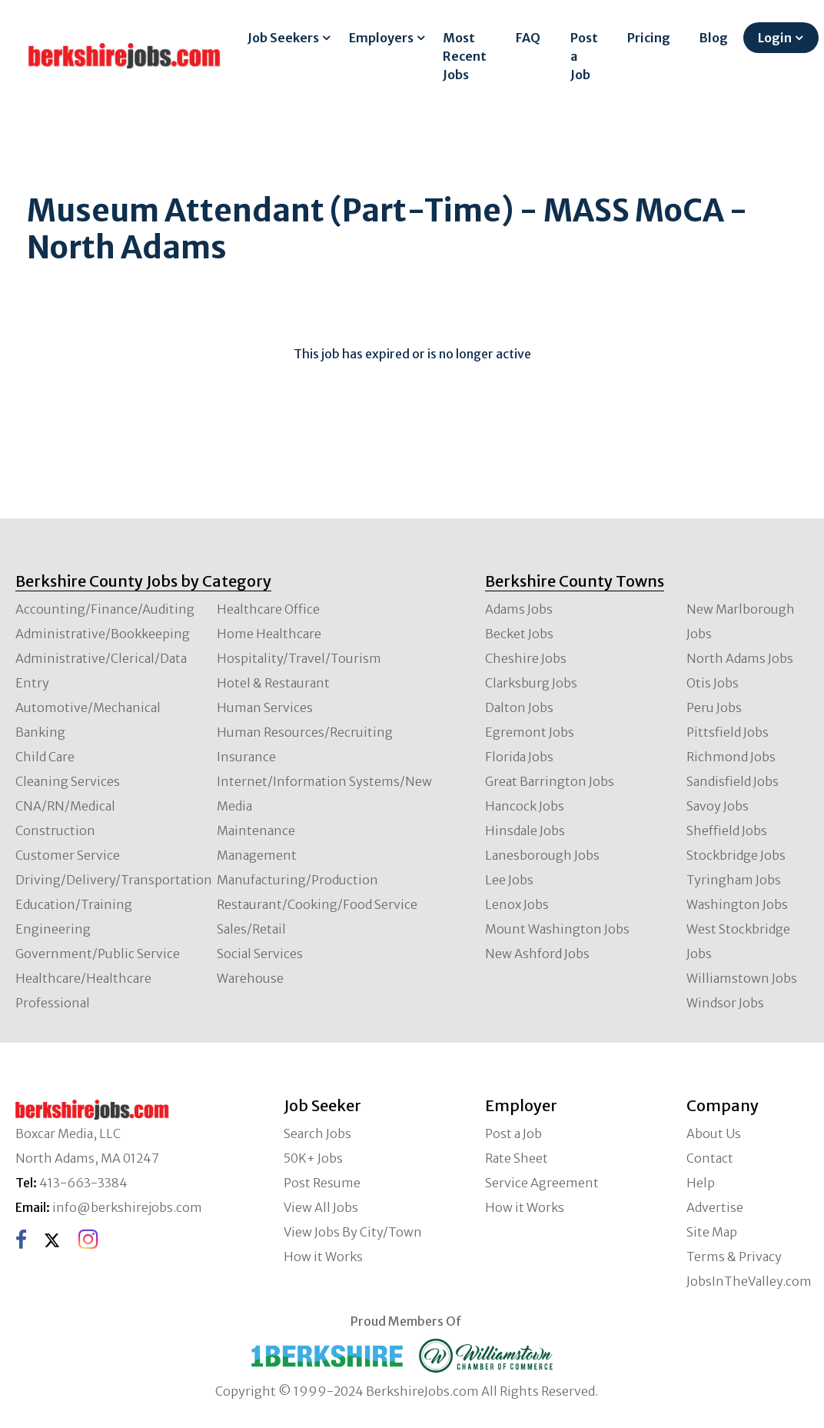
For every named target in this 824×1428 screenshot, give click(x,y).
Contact (709, 1158)
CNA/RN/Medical (65, 806)
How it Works (323, 1256)
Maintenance (256, 830)
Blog (713, 37)
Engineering (53, 929)
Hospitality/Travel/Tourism (299, 658)
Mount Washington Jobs (557, 929)
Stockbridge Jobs (736, 855)
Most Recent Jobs (465, 56)
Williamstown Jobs (741, 978)
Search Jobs (317, 1133)
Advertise (714, 1207)
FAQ (528, 37)
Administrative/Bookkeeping (102, 633)
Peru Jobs (714, 707)
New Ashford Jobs (537, 953)
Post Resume (322, 1182)
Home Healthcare (269, 633)
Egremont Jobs (529, 732)
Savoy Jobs (717, 806)
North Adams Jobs (739, 658)
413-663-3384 (83, 1182)
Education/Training (73, 904)
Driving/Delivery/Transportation (113, 879)
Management (257, 855)
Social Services (260, 953)
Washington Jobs (737, 904)
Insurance (246, 756)
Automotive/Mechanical (88, 707)
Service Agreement (542, 1182)
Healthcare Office (268, 609)
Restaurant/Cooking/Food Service (317, 904)
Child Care (45, 756)
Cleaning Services (67, 781)
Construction (55, 830)
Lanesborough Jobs (542, 855)
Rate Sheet (516, 1158)
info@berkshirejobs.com (127, 1207)
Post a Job (584, 56)
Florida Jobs (519, 756)
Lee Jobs (509, 879)
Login (775, 37)
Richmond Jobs (731, 756)
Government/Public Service (97, 953)
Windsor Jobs (725, 1002)
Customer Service (67, 855)
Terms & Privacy (734, 1256)
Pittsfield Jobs (727, 732)
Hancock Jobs (524, 806)
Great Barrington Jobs (549, 781)
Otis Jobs (712, 683)
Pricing (648, 37)
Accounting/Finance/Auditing (104, 609)
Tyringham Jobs (733, 879)
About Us (713, 1133)
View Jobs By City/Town (353, 1232)
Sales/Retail (251, 929)
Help (700, 1182)
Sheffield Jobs (726, 830)
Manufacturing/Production (297, 879)
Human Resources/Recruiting (305, 732)
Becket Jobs (519, 633)
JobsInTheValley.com (749, 1281)
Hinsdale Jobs (525, 830)
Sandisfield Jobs (732, 781)
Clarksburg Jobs (531, 683)
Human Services (265, 707)
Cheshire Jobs (525, 658)
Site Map (711, 1232)
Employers (381, 37)
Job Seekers (283, 37)
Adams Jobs (519, 609)
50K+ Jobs (313, 1158)
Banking (40, 732)
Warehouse (250, 978)
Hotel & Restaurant (273, 683)
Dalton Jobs (519, 707)
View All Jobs (321, 1207)
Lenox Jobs (517, 904)
